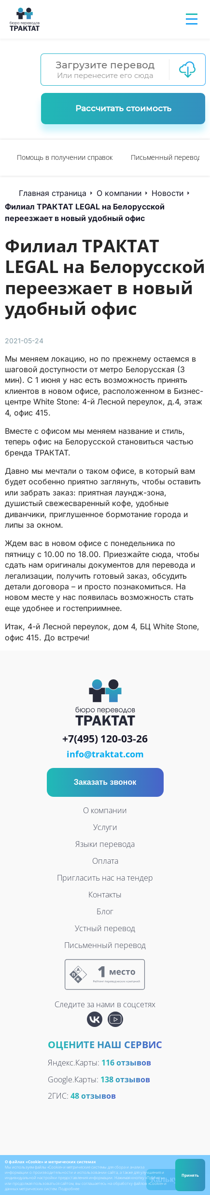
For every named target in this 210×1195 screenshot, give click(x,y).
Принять (190, 1175)
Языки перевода (105, 844)
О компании (119, 193)
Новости (167, 193)
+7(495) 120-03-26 (105, 739)
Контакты (105, 894)
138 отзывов (125, 1079)
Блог (105, 911)
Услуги (105, 827)
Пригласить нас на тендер (105, 877)
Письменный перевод (166, 157)
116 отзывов (126, 1062)
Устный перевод (105, 928)
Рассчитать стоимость (123, 108)
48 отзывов (93, 1096)
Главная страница (52, 193)
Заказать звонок (105, 782)
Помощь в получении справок (64, 157)
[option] (65, 157)
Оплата (105, 861)
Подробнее (68, 1188)
